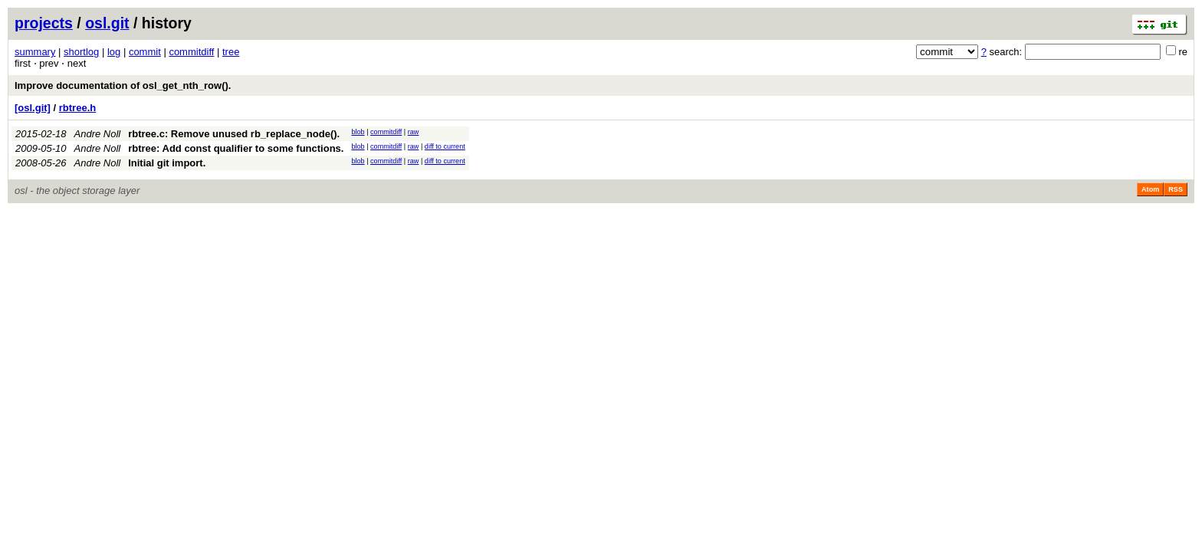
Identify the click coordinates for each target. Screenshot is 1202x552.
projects (44, 23)
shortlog (81, 52)
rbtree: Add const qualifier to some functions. (235, 148)
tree (230, 52)
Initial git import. (166, 163)
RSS (1175, 189)
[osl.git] (33, 107)
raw (413, 132)
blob (357, 132)
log (113, 52)
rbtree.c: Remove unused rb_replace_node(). (234, 134)
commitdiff (191, 52)
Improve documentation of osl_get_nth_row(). (123, 85)
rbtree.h (77, 107)
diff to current (445, 146)
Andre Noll (97, 134)
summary (35, 52)
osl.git (107, 23)
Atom (1150, 189)
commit (145, 52)
